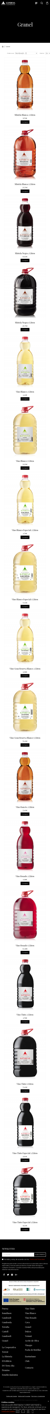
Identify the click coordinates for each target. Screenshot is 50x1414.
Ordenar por (10, 53)
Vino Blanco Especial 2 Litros (25, 530)
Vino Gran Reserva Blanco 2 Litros (25, 668)
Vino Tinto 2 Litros (25, 1014)
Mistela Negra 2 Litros (25, 253)
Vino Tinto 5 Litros (25, 1084)
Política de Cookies (8, 1411)
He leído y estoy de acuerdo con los (23, 1259)
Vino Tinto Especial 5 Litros (25, 1222)
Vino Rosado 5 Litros (25, 945)
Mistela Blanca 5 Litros (25, 184)
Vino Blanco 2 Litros (25, 391)
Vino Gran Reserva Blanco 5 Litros (25, 737)
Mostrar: (42, 53)
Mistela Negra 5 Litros (25, 322)
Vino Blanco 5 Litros (25, 461)
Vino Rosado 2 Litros (25, 876)
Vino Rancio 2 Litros (25, 807)
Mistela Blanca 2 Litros (25, 115)
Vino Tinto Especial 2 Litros (24, 1153)
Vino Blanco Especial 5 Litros (25, 599)
